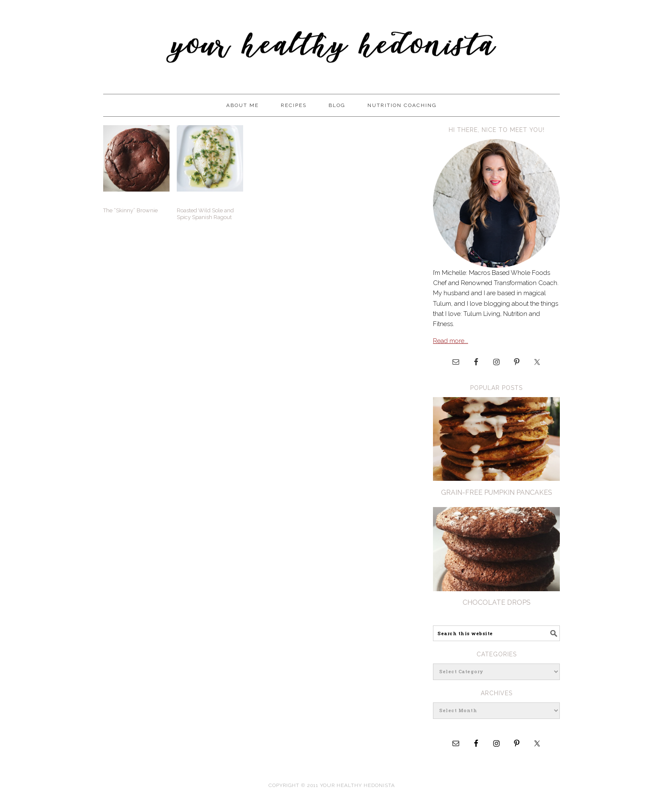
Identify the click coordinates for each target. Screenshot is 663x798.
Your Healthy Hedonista (331, 43)
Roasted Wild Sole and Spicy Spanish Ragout (205, 213)
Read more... (450, 341)
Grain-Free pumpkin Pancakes (496, 492)
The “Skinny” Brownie (130, 210)
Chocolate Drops (497, 602)
